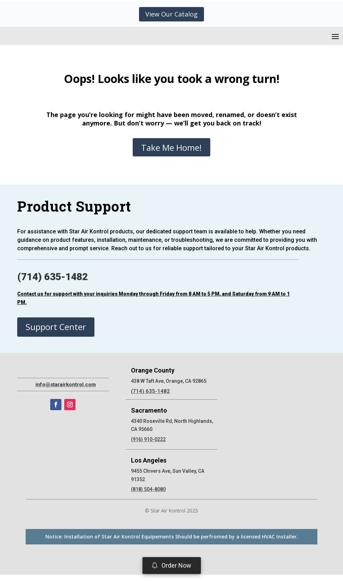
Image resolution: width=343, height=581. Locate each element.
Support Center (56, 333)
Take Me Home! (171, 154)
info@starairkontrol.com (65, 431)
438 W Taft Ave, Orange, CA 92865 (168, 387)
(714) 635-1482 (52, 283)
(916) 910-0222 (148, 445)
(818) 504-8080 (148, 495)
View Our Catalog (171, 14)
